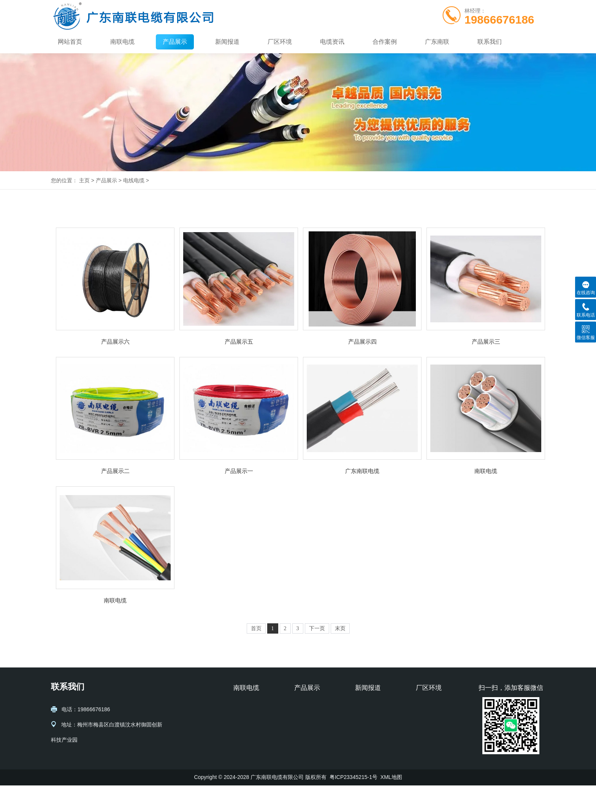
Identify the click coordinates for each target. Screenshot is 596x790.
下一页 (317, 628)
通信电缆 (304, 717)
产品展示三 (486, 341)
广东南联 (437, 41)
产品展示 (175, 41)
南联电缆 (122, 41)
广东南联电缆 (362, 471)
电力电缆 (304, 706)
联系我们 (489, 41)
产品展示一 (239, 471)
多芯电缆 (304, 740)
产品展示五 (239, 341)
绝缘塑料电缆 (310, 752)
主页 (84, 180)
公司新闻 (365, 706)
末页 (340, 628)
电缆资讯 (332, 41)
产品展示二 (115, 471)
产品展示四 (362, 341)
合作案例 (384, 41)
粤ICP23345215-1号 (353, 782)
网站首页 (70, 41)
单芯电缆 (304, 729)
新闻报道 (227, 41)
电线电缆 (133, 180)
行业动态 (365, 717)
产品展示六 (115, 341)
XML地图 (391, 782)
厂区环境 (280, 41)
